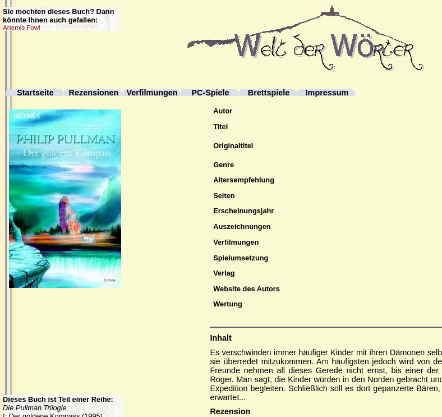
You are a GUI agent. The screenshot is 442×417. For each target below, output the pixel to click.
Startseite (35, 93)
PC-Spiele (210, 93)
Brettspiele (268, 93)
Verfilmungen (151, 93)
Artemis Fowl (21, 27)
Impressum (327, 93)
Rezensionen (94, 93)
